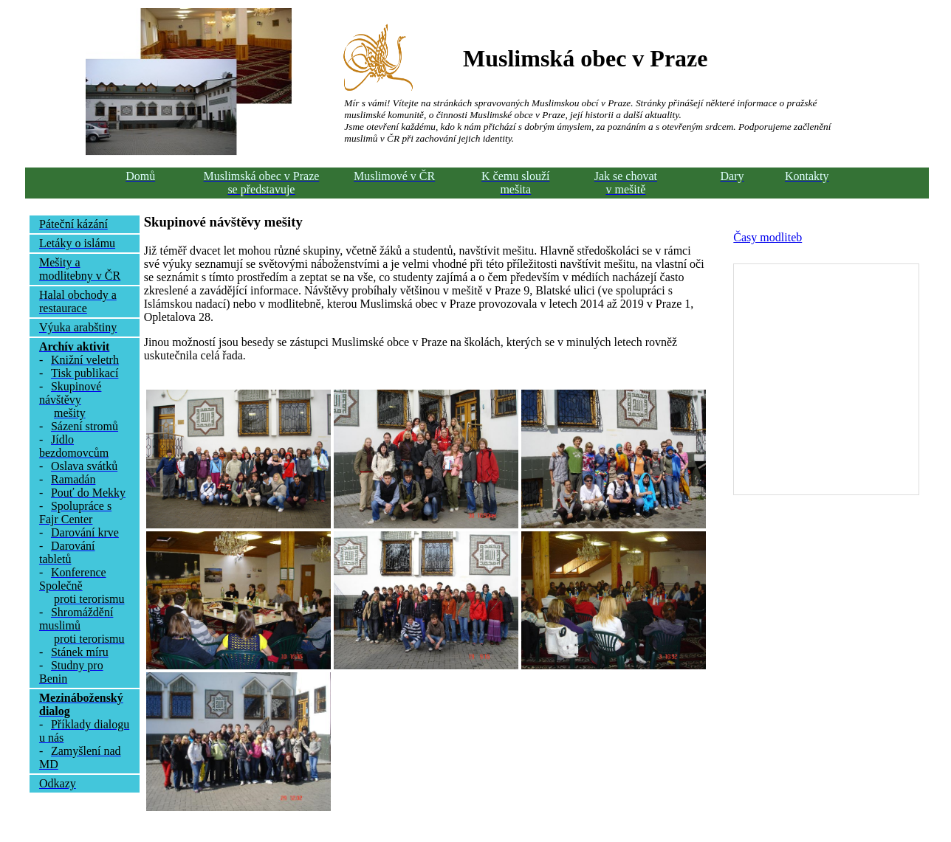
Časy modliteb (767, 237)
